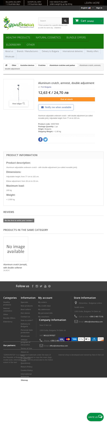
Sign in (99, 8)
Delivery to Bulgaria (50, 51)
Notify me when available (56, 107)
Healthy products (18, 37)
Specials (24, 302)
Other (31, 44)
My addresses (44, 309)
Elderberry (13, 44)
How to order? (27, 320)
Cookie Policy (27, 370)
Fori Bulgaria (46, 87)
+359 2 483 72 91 (96, 317)
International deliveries (73, 51)
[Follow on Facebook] (32, 286)
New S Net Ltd (98, 401)
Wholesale (9, 56)
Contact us (25, 317)
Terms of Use (26, 348)
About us (9, 51)
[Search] (65, 21)
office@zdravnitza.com (93, 322)
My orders (42, 302)
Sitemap (24, 380)
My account (45, 297)
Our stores (25, 313)
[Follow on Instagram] (37, 286)
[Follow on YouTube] (45, 286)
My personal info (45, 313)
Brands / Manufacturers (27, 51)
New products (27, 306)
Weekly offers (93, 51)
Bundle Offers (76, 37)
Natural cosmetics (48, 37)
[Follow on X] (41, 286)
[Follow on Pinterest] (49, 286)
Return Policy (26, 367)
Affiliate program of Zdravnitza (25, 342)
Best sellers (26, 309)
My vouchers (43, 317)
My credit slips (44, 306)
